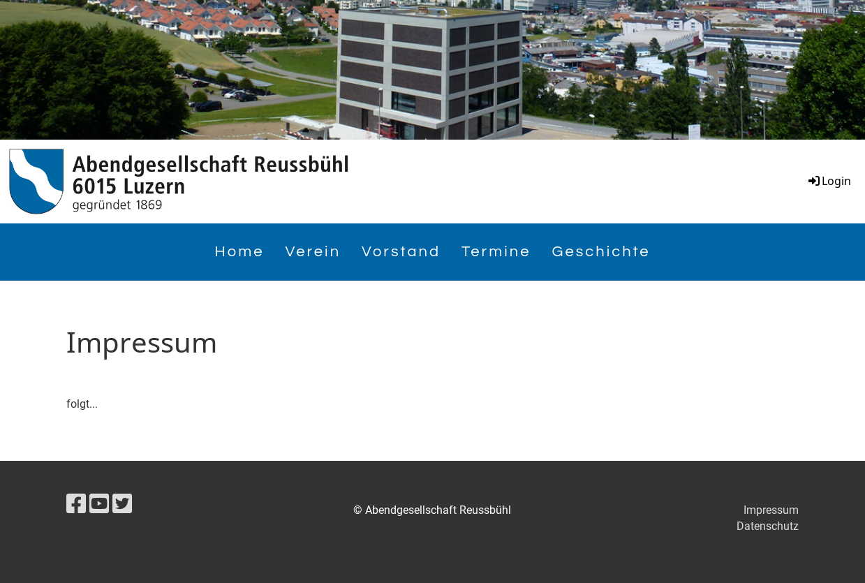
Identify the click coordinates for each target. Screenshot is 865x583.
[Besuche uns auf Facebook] (76, 504)
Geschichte (601, 252)
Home (239, 252)
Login (828, 181)
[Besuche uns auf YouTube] (99, 504)
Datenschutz (768, 526)
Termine (496, 252)
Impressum (771, 510)
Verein (313, 252)
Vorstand (401, 252)
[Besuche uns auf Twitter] (122, 504)
